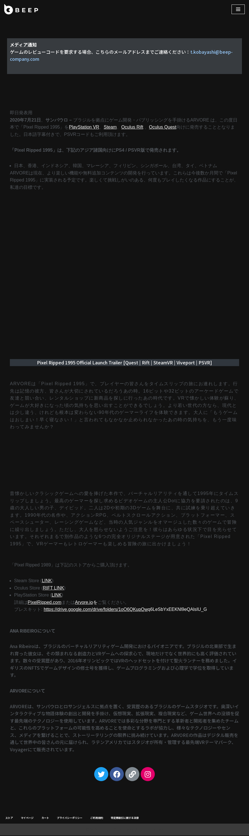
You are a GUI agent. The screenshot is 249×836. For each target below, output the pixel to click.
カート (45, 819)
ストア (9, 819)
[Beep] (21, 9)
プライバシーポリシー (69, 819)
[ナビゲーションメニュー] (238, 9)
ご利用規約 (96, 819)
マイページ (27, 819)
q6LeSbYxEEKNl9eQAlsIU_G (126, 610)
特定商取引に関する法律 (125, 819)
